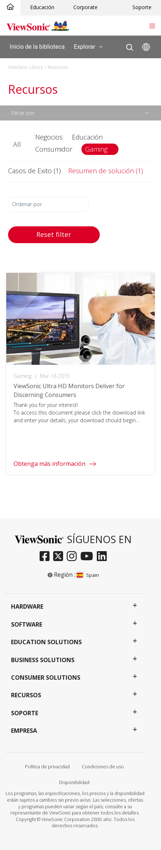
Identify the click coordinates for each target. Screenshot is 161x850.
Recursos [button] (26, 695)
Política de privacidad (47, 767)
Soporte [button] (24, 713)
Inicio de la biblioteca (37, 46)
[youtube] (88, 557)
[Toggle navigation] (152, 25)
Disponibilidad (74, 782)
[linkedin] (103, 557)
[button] (18, 145)
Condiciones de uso (103, 767)
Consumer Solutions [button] (45, 677)
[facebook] (46, 557)
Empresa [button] (24, 731)
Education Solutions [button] (46, 642)
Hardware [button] (27, 606)
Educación (42, 7)
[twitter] (60, 557)
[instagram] (73, 557)
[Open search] (129, 45)
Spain (88, 575)
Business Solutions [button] (42, 660)
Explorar (89, 46)
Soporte (141, 7)
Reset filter (53, 234)
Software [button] (26, 624)
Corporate (85, 7)
